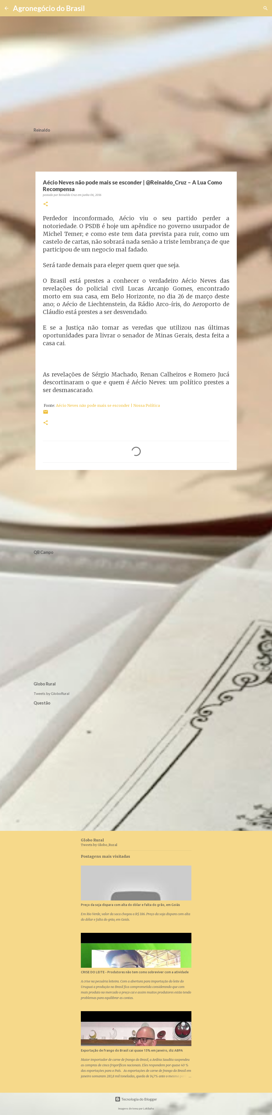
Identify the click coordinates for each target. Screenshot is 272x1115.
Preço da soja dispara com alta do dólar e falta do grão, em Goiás (130, 905)
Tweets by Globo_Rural (99, 845)
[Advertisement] (136, 509)
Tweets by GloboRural (51, 693)
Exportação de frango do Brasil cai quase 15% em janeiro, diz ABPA (132, 1050)
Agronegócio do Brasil (49, 8)
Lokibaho (148, 1108)
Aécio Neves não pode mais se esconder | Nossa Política (108, 405)
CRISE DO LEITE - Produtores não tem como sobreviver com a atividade (135, 972)
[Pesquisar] (91, 8)
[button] (45, 204)
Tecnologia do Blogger (136, 1099)
